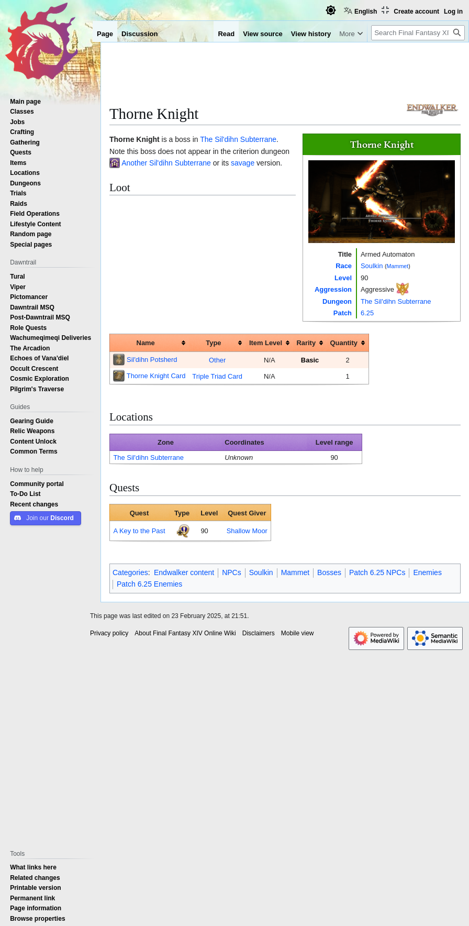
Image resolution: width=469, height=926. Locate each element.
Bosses (329, 572)
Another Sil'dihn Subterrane (166, 163)
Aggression (333, 289)
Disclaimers (258, 633)
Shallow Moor (247, 530)
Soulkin (372, 265)
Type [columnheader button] (213, 342)
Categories (130, 572)
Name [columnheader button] (146, 342)
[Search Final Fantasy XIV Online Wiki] (418, 32)
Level (343, 277)
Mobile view (297, 633)
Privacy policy (109, 633)
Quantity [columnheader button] (344, 342)
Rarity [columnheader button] (306, 342)
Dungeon (337, 301)
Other (217, 360)
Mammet (398, 266)
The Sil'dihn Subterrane (396, 301)
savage (242, 163)
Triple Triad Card (217, 376)
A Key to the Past (139, 530)
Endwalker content (184, 572)
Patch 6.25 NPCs (377, 572)
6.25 (367, 312)
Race (344, 265)
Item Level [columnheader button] (265, 342)
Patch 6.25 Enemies (149, 584)
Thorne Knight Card (156, 375)
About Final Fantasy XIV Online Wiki (185, 633)
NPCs (231, 572)
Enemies (427, 572)
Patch (342, 312)
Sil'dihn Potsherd (152, 359)
